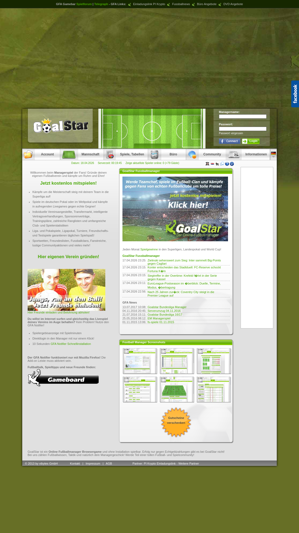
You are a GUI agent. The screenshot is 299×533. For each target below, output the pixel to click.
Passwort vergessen (231, 133)
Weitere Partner (188, 463)
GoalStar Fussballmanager (141, 255)
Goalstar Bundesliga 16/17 (165, 314)
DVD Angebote (230, 4)
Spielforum (84, 4)
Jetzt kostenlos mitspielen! (68, 183)
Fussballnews (178, 4)
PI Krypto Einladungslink (160, 463)
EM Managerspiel (159, 318)
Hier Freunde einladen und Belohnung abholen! (58, 312)
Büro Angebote (203, 4)
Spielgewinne (149, 249)
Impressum (93, 463)
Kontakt (75, 463)
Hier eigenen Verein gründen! (68, 256)
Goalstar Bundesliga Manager (167, 307)
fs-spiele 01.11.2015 (161, 322)
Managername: (229, 112)
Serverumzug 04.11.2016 (164, 310)
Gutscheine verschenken (176, 420)
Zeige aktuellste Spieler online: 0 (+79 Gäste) (152, 163)
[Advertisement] (149, 58)
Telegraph (101, 4)
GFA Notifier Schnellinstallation (71, 343)
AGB (109, 463)
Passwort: (226, 124)
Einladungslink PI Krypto (146, 4)
